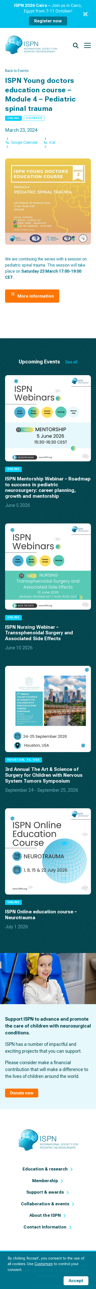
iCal (49, 142)
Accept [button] (76, 1280)
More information (32, 296)
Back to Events (17, 71)
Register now (48, 20)
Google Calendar (21, 142)
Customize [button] (43, 1264)
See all (71, 361)
